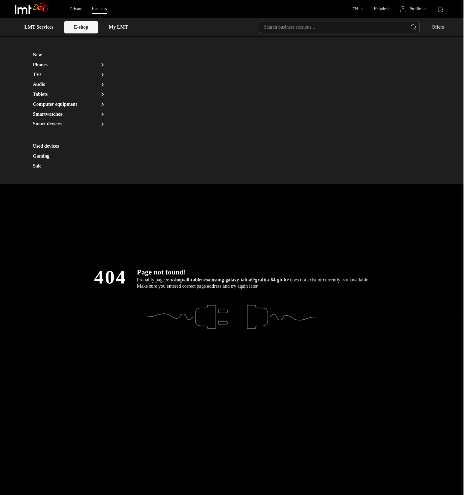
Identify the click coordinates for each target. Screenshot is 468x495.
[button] (358, 9)
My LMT (118, 27)
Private (76, 9)
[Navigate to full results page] (413, 27)
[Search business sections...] (339, 27)
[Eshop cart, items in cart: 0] (440, 9)
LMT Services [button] (38, 27)
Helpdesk (382, 9)
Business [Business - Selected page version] (99, 8)
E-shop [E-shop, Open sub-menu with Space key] (81, 27)
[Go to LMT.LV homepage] (32, 9)
